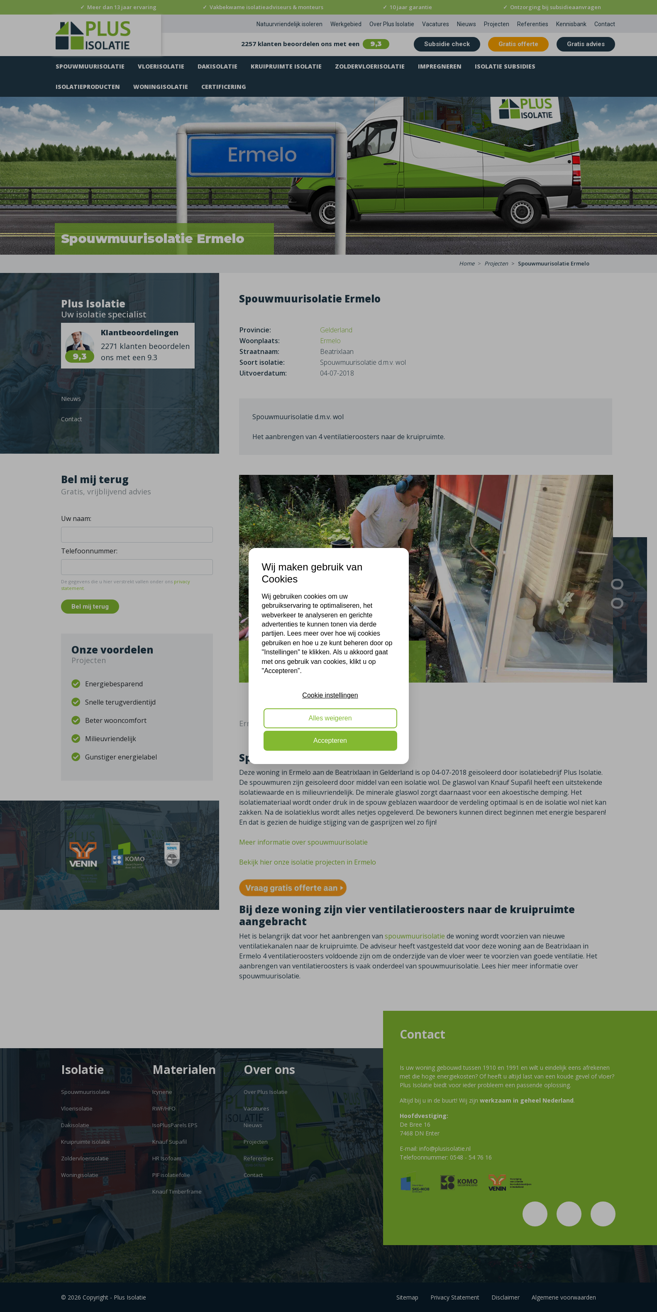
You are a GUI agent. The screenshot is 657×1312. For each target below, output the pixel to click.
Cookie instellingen (330, 695)
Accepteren (330, 740)
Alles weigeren (330, 718)
